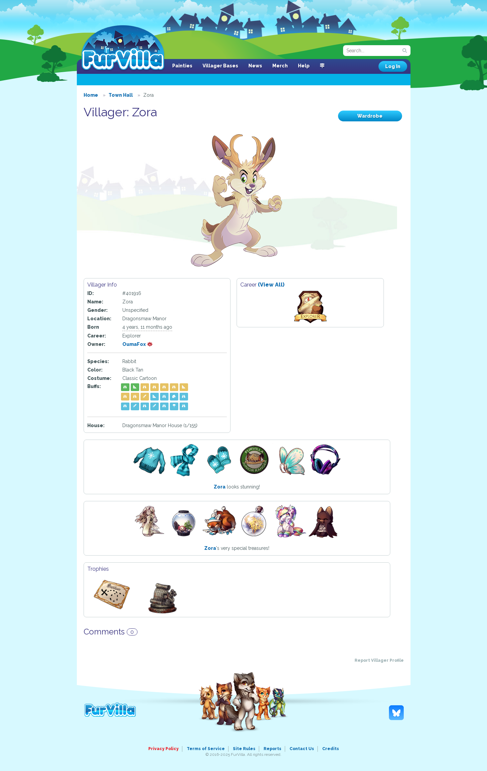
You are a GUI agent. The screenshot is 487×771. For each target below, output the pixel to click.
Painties (182, 65)
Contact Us (302, 748)
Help (304, 65)
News (255, 65)
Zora (219, 487)
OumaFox (137, 344)
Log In (392, 66)
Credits (330, 748)
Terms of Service (206, 748)
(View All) (271, 284)
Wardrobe (370, 116)
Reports (272, 748)
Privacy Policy (163, 748)
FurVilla (122, 48)
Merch (280, 65)
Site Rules (244, 748)
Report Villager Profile (379, 660)
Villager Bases (220, 65)
